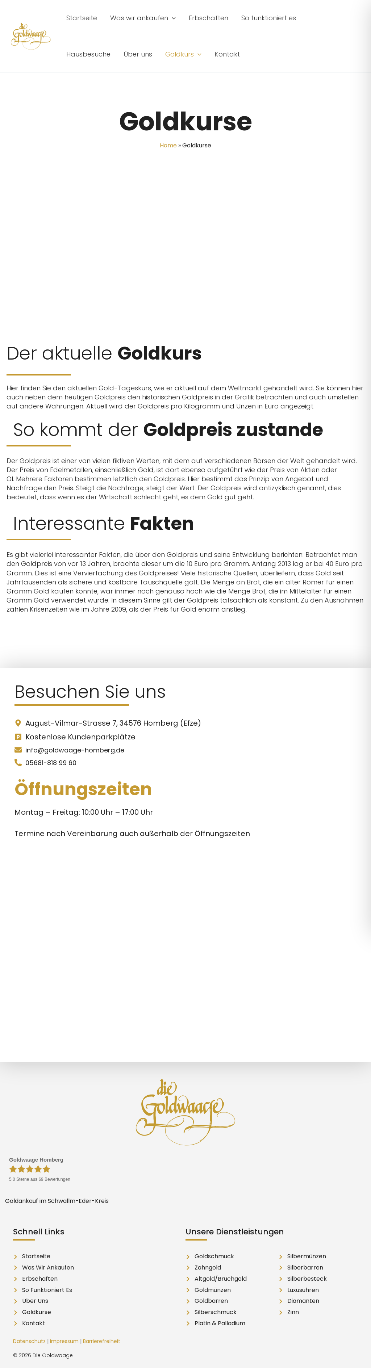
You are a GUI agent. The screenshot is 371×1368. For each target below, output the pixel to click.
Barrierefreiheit (101, 1341)
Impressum (64, 1341)
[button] (143, 18)
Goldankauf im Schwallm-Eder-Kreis (57, 1201)
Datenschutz (29, 1341)
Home (168, 145)
